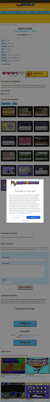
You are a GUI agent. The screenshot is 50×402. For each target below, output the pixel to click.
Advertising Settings (19, 211)
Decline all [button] (17, 217)
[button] (25, 221)
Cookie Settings (20, 213)
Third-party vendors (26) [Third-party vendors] (23, 203)
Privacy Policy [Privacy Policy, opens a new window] (28, 213)
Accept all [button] (33, 217)
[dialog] (25, 201)
